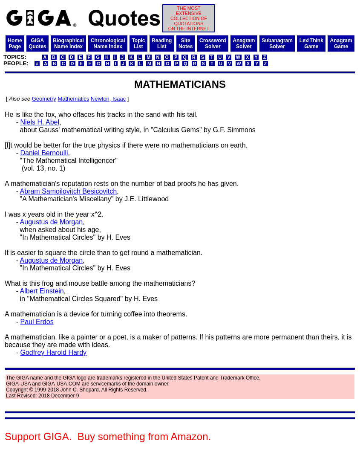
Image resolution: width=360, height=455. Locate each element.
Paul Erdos (36, 321)
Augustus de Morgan (51, 222)
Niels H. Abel (39, 122)
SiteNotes (186, 43)
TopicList (138, 43)
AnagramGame (341, 43)
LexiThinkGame (311, 43)
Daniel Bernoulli (44, 152)
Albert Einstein (42, 291)
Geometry (44, 99)
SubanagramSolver (277, 43)
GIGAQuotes (37, 43)
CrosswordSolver (212, 43)
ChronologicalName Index (108, 43)
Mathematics (73, 99)
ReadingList (162, 43)
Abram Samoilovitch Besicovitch (68, 191)
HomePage (15, 43)
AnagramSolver (244, 43)
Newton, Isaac (108, 99)
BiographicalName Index (68, 43)
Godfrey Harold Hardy (53, 352)
